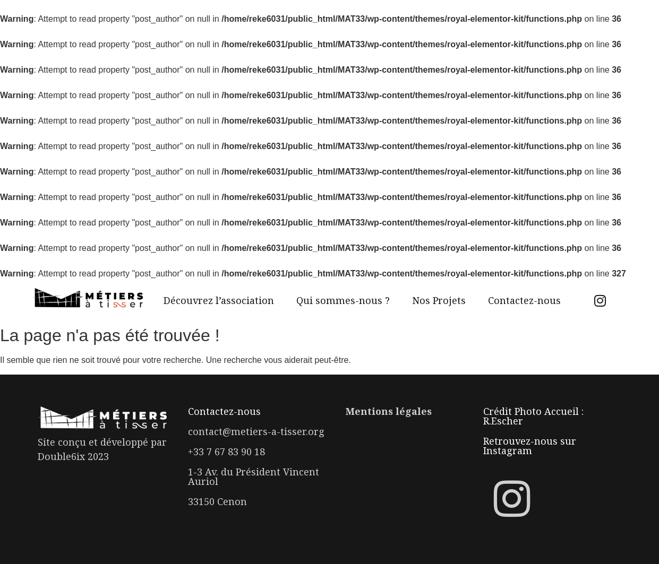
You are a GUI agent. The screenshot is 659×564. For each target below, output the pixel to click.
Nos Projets (439, 300)
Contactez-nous (524, 300)
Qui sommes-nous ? (343, 300)
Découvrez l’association (219, 300)
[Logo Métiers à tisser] (87, 298)
